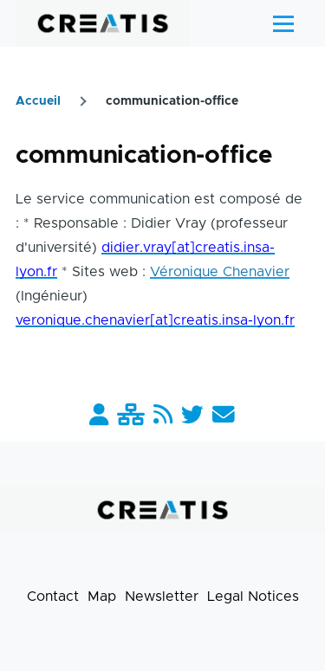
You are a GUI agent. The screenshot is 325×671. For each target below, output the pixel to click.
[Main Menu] (283, 23)
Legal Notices (253, 596)
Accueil (38, 101)
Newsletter (161, 596)
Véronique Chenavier (219, 272)
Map (102, 596)
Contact (53, 596)
